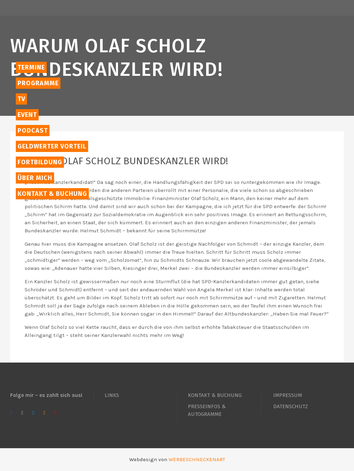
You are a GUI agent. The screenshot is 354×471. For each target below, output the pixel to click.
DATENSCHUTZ (290, 406)
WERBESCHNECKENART (197, 459)
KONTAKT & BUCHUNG (215, 395)
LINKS (112, 395)
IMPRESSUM (287, 395)
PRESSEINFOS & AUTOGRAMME (207, 410)
